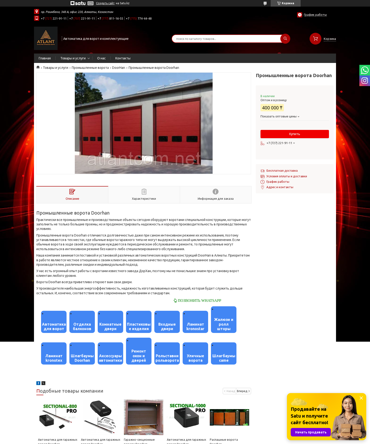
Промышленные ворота (90, 68)
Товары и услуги (73, 58)
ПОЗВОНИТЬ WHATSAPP (199, 300)
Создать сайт (105, 3)
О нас (101, 58)
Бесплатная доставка (282, 170)
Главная (45, 58)
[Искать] (285, 39)
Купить (294, 134)
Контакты (122, 58)
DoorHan (118, 68)
